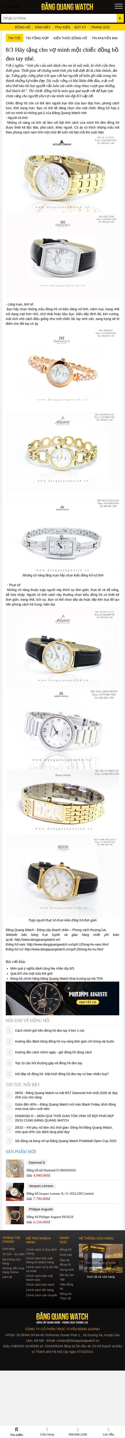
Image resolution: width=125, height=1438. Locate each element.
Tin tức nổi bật (23, 1084)
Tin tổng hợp (37, 38)
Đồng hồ (65, 1249)
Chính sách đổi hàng (40, 1290)
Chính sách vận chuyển (41, 1295)
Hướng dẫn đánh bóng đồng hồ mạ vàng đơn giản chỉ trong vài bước (64, 1041)
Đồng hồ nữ (14, 949)
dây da (78, 599)
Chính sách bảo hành (40, 1284)
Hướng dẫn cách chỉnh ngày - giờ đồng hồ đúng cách (53, 1052)
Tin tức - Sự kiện (13, 1254)
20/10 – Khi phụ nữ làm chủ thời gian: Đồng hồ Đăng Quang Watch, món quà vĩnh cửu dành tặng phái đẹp (64, 1130)
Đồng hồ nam (15, 944)
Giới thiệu (8, 1249)
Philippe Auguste (41, 1209)
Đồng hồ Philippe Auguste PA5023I (50, 1217)
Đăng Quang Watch (66, 113)
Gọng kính (67, 1269)
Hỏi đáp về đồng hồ (27, 1020)
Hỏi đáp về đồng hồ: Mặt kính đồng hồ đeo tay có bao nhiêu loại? (62, 1074)
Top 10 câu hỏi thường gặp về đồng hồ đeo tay (48, 1063)
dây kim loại (100, 599)
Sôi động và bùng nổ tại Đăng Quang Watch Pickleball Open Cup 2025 (65, 1141)
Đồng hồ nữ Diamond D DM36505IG (51, 1170)
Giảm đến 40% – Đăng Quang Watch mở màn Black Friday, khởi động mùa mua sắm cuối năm (65, 1107)
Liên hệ (7, 1277)
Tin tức (14, 38)
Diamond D (37, 1162)
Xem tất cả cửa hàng (101, 1276)
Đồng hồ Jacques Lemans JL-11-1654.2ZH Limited (60, 1193)
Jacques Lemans (41, 1186)
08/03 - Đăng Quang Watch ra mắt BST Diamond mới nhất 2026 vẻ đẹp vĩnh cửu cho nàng (66, 1095)
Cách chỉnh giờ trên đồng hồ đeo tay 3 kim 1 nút (49, 1030)
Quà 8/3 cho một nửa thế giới (31, 973)
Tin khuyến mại (105, 38)
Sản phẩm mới (21, 1151)
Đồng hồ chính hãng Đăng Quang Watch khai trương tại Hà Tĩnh (56, 978)
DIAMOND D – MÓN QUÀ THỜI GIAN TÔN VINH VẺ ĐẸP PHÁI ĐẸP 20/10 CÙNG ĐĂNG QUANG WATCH (64, 1118)
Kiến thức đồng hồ (70, 38)
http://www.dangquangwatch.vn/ (37, 939)
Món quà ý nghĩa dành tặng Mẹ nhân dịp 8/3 (42, 968)
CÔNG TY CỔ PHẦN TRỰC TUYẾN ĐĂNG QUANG (62, 1329)
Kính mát (66, 1255)
